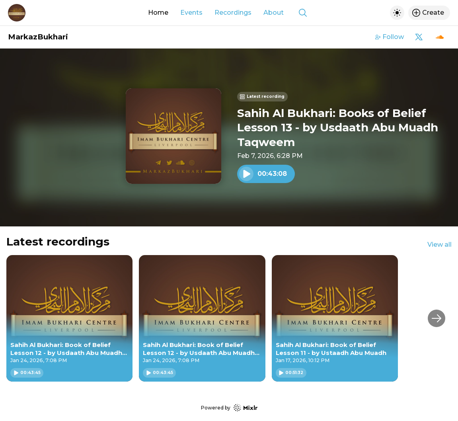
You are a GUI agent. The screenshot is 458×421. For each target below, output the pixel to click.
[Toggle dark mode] (397, 13)
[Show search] (303, 13)
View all (439, 244)
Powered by (229, 407)
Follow (389, 37)
